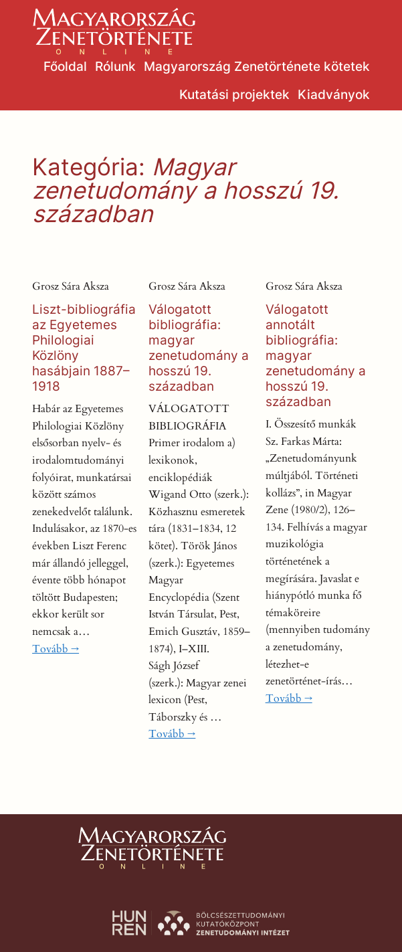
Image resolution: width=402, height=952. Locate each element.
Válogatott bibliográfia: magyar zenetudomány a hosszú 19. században (198, 348)
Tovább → (55, 649)
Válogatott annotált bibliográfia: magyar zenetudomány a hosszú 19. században (316, 355)
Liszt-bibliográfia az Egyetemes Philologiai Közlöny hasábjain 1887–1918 (84, 348)
